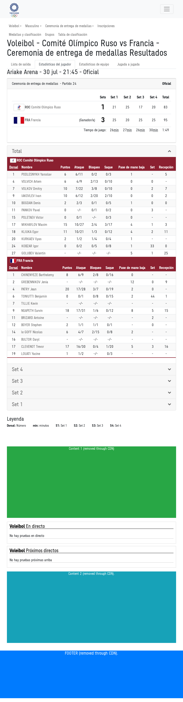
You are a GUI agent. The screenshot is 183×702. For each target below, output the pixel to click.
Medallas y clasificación (25, 34)
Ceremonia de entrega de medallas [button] (68, 26)
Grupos (49, 34)
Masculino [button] (32, 26)
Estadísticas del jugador (55, 64)
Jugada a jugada (128, 64)
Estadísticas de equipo (94, 64)
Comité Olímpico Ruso (46, 107)
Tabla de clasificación (72, 34)
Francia (36, 120)
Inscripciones (106, 26)
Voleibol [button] (14, 26)
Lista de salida (21, 64)
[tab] (91, 151)
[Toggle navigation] (166, 9)
